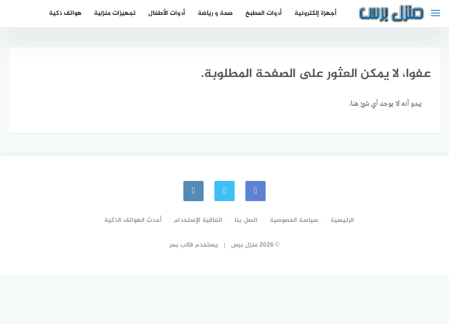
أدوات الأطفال (166, 13)
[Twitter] (224, 191)
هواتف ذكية (65, 13)
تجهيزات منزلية (115, 13)
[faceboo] (255, 191)
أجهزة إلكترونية (315, 13)
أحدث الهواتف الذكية (133, 220)
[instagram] (193, 191)
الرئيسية (342, 220)
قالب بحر (181, 245)
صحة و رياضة (215, 13)
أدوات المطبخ (263, 13)
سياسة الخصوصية (294, 220)
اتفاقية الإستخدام (198, 220)
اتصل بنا (246, 220)
